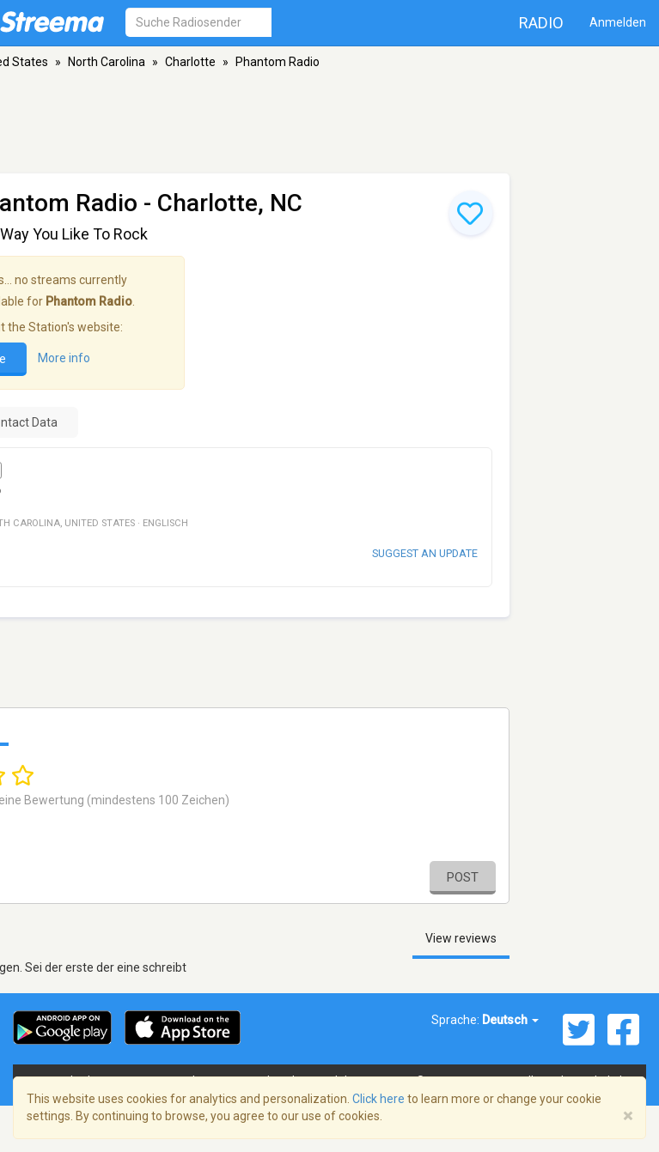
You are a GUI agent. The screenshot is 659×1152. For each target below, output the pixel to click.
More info (64, 358)
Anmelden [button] (617, 22)
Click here (378, 1099)
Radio (541, 23)
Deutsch (510, 1020)
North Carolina (106, 62)
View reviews (461, 938)
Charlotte (190, 62)
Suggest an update (425, 553)
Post (463, 877)
